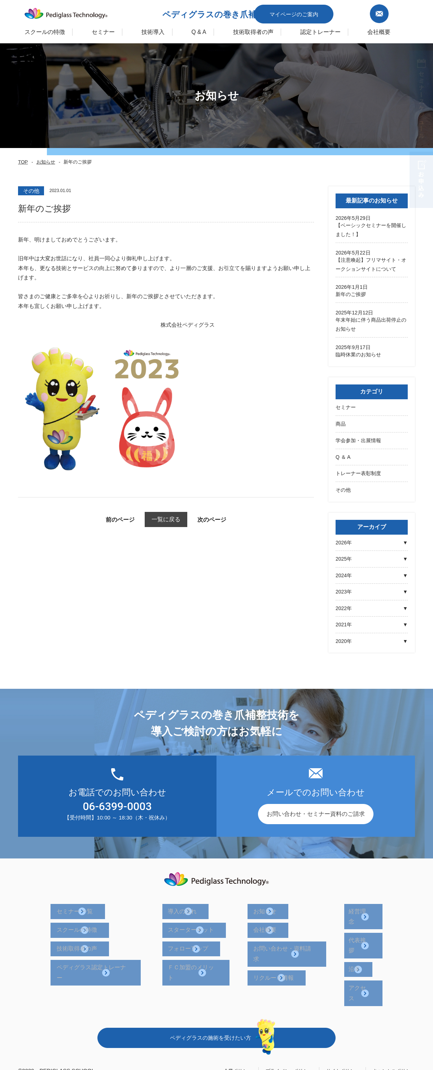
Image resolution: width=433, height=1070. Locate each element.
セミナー (346, 406)
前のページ (108, 520)
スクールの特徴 (26, 30)
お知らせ (44, 162)
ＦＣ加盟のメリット (203, 948)
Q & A (208, 30)
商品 (341, 422)
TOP (22, 162)
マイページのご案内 (329, 12)
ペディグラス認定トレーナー (108, 948)
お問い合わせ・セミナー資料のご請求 (316, 812)
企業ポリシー (217, 1017)
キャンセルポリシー (390, 1017)
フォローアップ (198, 934)
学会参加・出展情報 (358, 439)
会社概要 (268, 920)
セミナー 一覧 (89, 907)
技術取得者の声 (272, 30)
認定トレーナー (348, 30)
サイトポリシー (334, 1017)
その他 (343, 488)
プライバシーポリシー (274, 1017)
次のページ (223, 520)
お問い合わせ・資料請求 (288, 934)
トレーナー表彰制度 (358, 471)
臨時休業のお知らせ (358, 353)
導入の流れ (192, 907)
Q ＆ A (343, 455)
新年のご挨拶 (351, 294)
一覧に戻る (166, 519)
